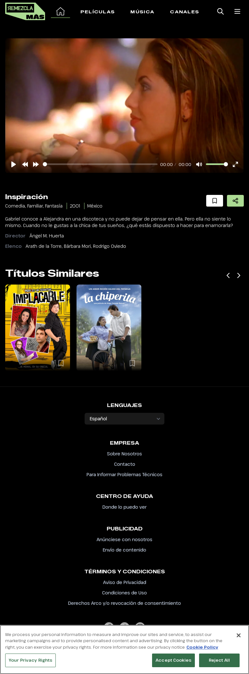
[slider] (100, 164)
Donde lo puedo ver (124, 507)
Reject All (219, 660)
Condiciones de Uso (124, 593)
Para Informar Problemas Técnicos (124, 474)
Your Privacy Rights (30, 660)
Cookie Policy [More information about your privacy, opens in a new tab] (202, 647)
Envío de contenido (124, 550)
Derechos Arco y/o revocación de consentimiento (124, 603)
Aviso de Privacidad (124, 582)
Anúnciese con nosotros (124, 539)
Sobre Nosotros (124, 454)
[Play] (13, 164)
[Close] (238, 636)
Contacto (124, 464)
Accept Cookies (173, 660)
